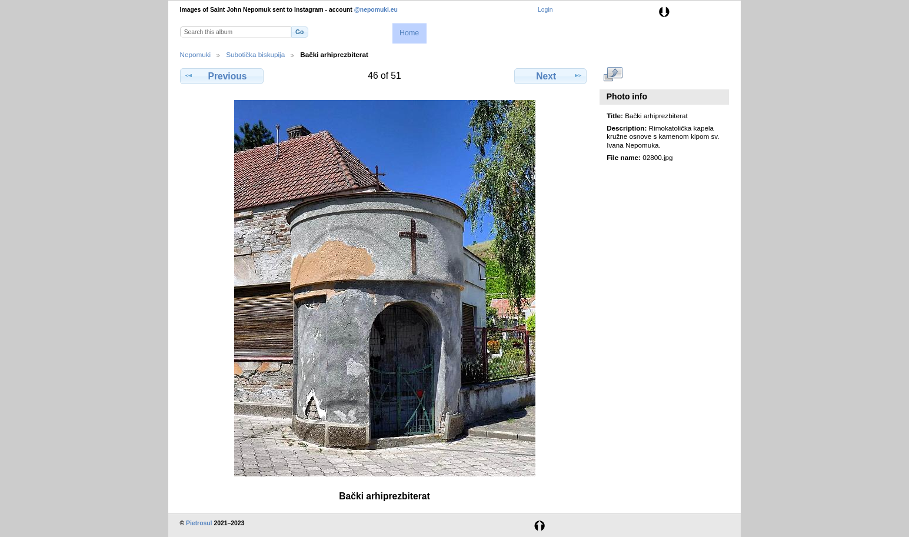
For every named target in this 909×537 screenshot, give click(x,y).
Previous (221, 76)
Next (550, 76)
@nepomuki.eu (376, 9)
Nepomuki (195, 54)
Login (545, 9)
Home (409, 33)
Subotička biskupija (255, 54)
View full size (612, 74)
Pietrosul (199, 523)
